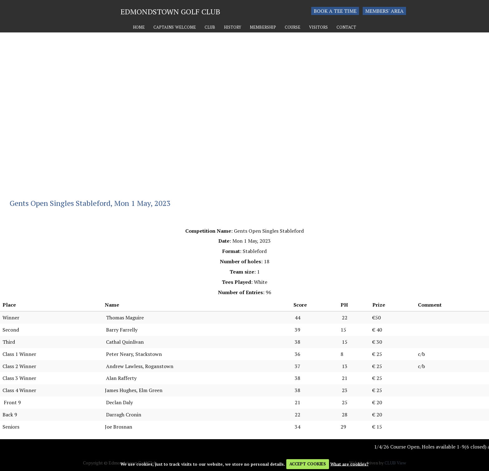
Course (292, 27)
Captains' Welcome (174, 27)
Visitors (318, 27)
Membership (263, 27)
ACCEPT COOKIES (307, 464)
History (232, 27)
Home (139, 27)
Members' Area (384, 10)
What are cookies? (349, 464)
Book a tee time (335, 10)
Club (210, 27)
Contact (346, 27)
